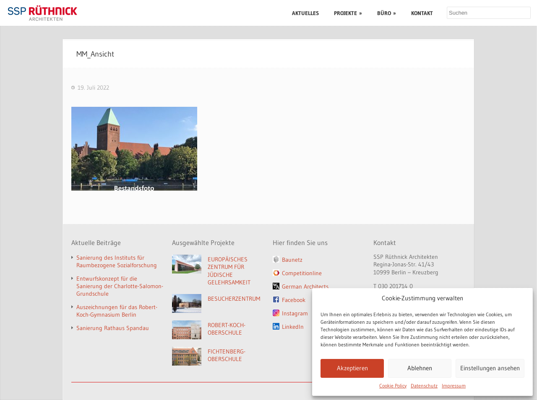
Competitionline (302, 273)
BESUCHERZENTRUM (234, 298)
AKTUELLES (305, 13)
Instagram (295, 313)
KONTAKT (422, 13)
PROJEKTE (348, 13)
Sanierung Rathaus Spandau (112, 328)
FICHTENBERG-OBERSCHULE (226, 355)
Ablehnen (419, 368)
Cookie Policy (393, 385)
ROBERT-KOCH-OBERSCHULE (226, 329)
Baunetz (292, 259)
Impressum (454, 385)
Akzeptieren (352, 368)
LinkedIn (293, 326)
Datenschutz (424, 385)
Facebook (293, 300)
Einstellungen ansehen (490, 368)
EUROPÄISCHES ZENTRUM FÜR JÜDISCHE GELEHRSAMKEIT (229, 270)
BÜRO (386, 13)
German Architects (305, 286)
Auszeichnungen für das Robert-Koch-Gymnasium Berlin (116, 310)
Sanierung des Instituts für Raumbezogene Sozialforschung (116, 261)
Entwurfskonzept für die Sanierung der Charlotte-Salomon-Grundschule (119, 286)
